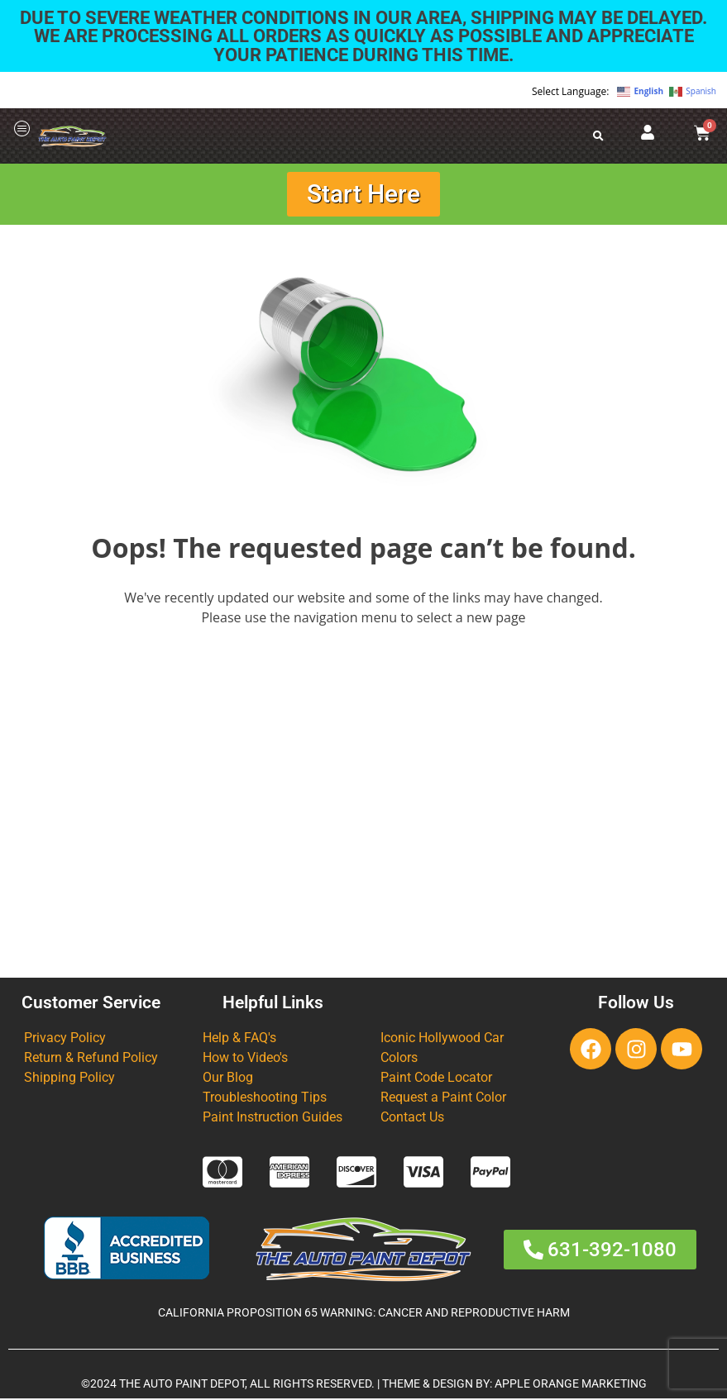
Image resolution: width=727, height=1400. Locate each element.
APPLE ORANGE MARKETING (571, 1385)
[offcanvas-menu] (22, 129)
